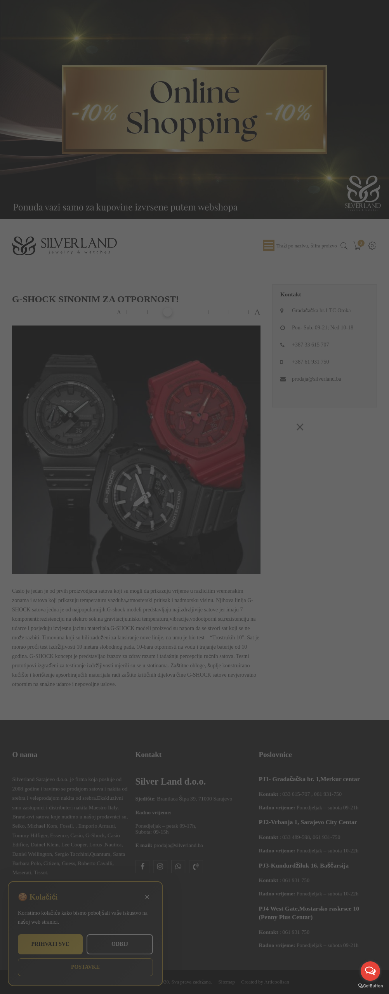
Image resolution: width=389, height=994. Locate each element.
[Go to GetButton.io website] (370, 986)
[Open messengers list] (370, 971)
